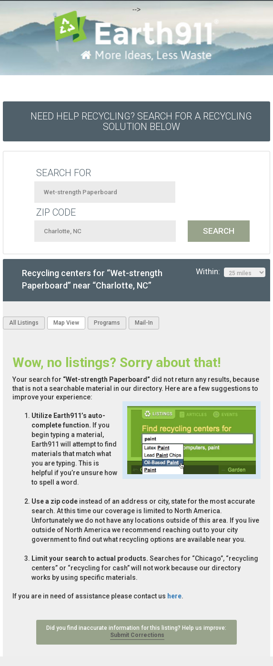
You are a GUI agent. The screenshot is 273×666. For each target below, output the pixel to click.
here (174, 596)
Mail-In (144, 322)
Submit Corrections (137, 635)
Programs (107, 322)
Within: (230, 272)
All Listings (24, 322)
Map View (66, 322)
